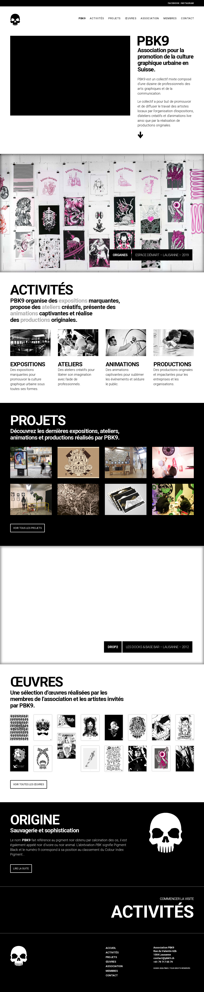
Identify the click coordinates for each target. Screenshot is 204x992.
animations (24, 313)
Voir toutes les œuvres (28, 784)
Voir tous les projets (27, 527)
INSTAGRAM (187, 3)
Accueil (111, 947)
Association (114, 966)
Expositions (27, 364)
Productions (172, 364)
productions (35, 319)
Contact (112, 975)
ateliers (51, 307)
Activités (152, 912)
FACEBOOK (173, 3)
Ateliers (70, 364)
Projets (111, 957)
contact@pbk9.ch (163, 958)
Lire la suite (21, 868)
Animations (122, 364)
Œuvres (111, 961)
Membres (112, 970)
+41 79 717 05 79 (163, 961)
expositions (73, 300)
